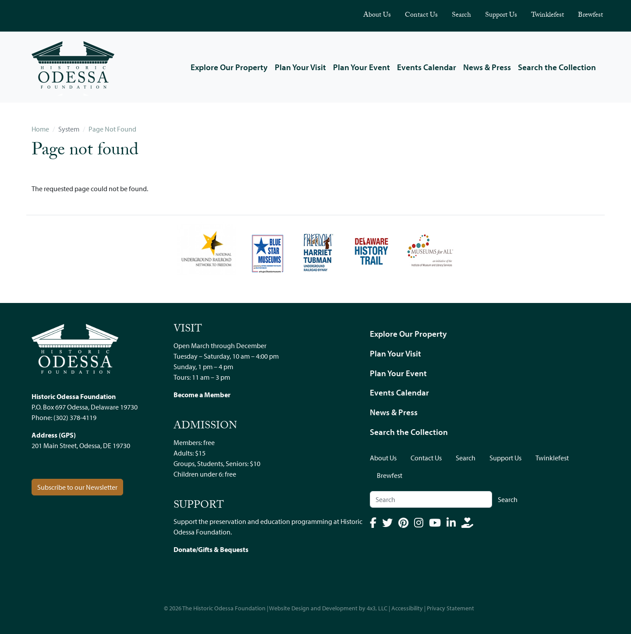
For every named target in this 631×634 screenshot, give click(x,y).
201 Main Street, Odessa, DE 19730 (81, 445)
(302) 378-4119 (74, 417)
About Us (377, 15)
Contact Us (421, 15)
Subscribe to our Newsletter (77, 487)
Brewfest (590, 15)
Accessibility (407, 608)
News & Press (487, 67)
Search (461, 15)
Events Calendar (426, 67)
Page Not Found (112, 129)
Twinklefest (547, 15)
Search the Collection (557, 67)
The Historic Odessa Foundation (224, 608)
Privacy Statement (450, 608)
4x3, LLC (377, 608)
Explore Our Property (229, 67)
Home (40, 129)
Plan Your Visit (300, 67)
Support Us (501, 15)
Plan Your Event (361, 67)
